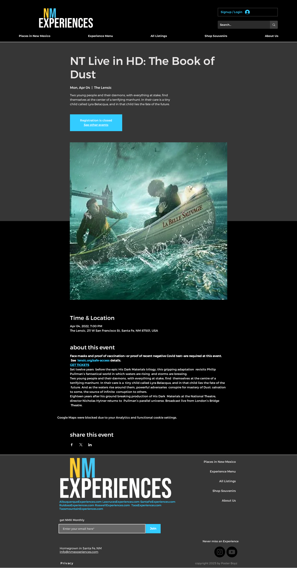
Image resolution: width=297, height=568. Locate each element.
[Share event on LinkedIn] (90, 444)
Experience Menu (223, 471)
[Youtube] (231, 552)
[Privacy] (67, 563)
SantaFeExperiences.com (157, 501)
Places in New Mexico (220, 462)
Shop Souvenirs (224, 491)
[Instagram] (219, 552)
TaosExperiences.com (146, 505)
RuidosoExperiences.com (76, 505)
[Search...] (241, 25)
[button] (34, 36)
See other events (96, 125)
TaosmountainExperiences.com (81, 509)
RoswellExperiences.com (113, 505)
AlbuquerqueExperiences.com (80, 501)
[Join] (153, 528)
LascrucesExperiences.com (121, 501)
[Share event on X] (81, 444)
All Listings (227, 481)
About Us (229, 500)
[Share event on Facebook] (72, 444)
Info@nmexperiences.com (79, 552)
